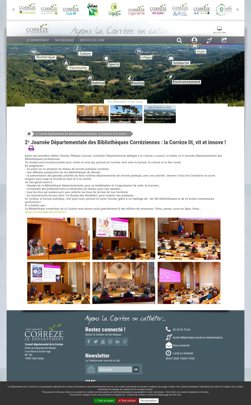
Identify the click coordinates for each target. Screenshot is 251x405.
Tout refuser (127, 400)
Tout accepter (104, 400)
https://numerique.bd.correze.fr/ (45, 212)
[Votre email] (115, 369)
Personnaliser (149, 400)
